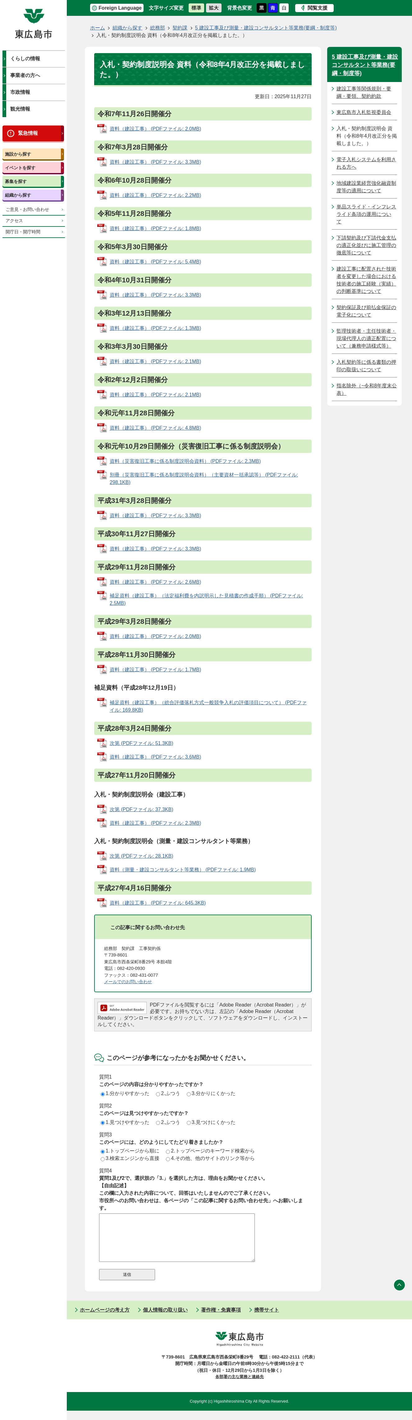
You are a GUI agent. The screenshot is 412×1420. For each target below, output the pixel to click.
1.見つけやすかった (125, 1122)
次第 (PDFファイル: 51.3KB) (141, 743)
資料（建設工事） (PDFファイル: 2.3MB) (155, 823)
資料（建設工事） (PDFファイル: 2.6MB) (155, 582)
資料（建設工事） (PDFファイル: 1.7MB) (155, 669)
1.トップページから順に (130, 1150)
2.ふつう (168, 1093)
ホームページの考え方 (105, 1319)
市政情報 (20, 92)
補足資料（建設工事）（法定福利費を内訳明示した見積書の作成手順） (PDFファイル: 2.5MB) (206, 599)
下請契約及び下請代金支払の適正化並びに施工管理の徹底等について (366, 245)
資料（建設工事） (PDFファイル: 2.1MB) (155, 361)
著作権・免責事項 (221, 1319)
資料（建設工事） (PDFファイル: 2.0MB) (155, 128)
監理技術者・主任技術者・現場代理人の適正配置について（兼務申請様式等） (366, 338)
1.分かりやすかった (125, 1093)
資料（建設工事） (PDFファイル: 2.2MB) (155, 195)
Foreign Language (120, 8)
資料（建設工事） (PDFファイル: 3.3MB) (155, 162)
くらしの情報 (25, 58)
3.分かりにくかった (211, 1093)
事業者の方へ (25, 75)
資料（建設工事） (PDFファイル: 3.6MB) (155, 757)
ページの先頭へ (399, 1294)
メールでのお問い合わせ (128, 981)
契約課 (179, 27)
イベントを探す (20, 167)
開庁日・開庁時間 (23, 232)
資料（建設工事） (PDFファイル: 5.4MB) (155, 261)
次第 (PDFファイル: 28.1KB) (141, 856)
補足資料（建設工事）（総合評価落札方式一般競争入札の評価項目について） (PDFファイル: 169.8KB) (208, 706)
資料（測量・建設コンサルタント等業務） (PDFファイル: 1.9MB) (183, 869)
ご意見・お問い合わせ (27, 209)
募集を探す (16, 181)
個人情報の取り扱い (165, 1319)
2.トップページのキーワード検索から (210, 1150)
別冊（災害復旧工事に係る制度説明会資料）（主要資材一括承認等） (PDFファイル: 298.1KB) (204, 478)
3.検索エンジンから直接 (130, 1158)
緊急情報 (28, 133)
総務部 (157, 27)
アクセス (14, 220)
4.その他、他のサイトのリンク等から (210, 1158)
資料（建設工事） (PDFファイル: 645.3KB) (158, 903)
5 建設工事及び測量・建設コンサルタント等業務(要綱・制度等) (266, 27)
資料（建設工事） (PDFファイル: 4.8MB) (155, 428)
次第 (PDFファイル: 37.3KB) (141, 809)
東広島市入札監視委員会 (363, 112)
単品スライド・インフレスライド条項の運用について (366, 214)
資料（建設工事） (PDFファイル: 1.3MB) (155, 328)
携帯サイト (266, 1319)
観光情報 (20, 109)
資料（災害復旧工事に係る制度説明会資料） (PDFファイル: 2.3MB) (185, 461)
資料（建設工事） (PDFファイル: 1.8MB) (155, 228)
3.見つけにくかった (211, 1122)
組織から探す (18, 195)
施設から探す (18, 154)
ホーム (97, 27)
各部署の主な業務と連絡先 (239, 1386)
